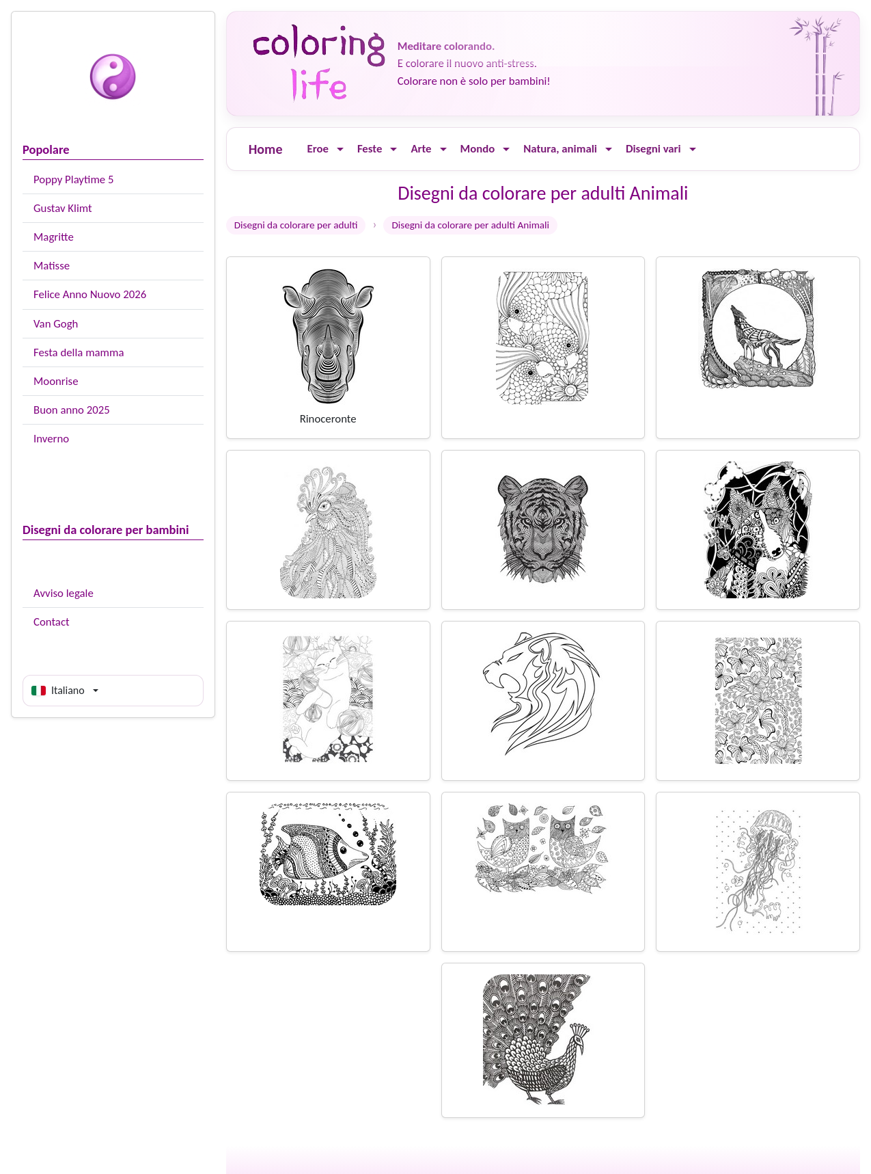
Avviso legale (63, 593)
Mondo (477, 149)
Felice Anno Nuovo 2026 (89, 294)
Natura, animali (560, 149)
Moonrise (55, 381)
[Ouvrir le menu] (340, 149)
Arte (421, 149)
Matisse (51, 265)
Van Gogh (55, 324)
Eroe (317, 149)
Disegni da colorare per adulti (296, 225)
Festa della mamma (78, 352)
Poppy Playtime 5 (73, 179)
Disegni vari (653, 149)
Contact (51, 622)
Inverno (51, 438)
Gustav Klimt (62, 208)
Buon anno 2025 (71, 410)
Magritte (53, 237)
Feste (369, 149)
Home (266, 149)
